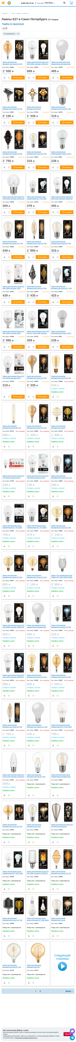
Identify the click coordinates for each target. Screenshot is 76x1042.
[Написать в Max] (72, 1032)
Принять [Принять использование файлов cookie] (68, 1034)
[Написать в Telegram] (72, 1038)
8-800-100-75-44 (27, 3)
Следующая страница (62, 957)
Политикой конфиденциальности (26, 1038)
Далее (68, 991)
